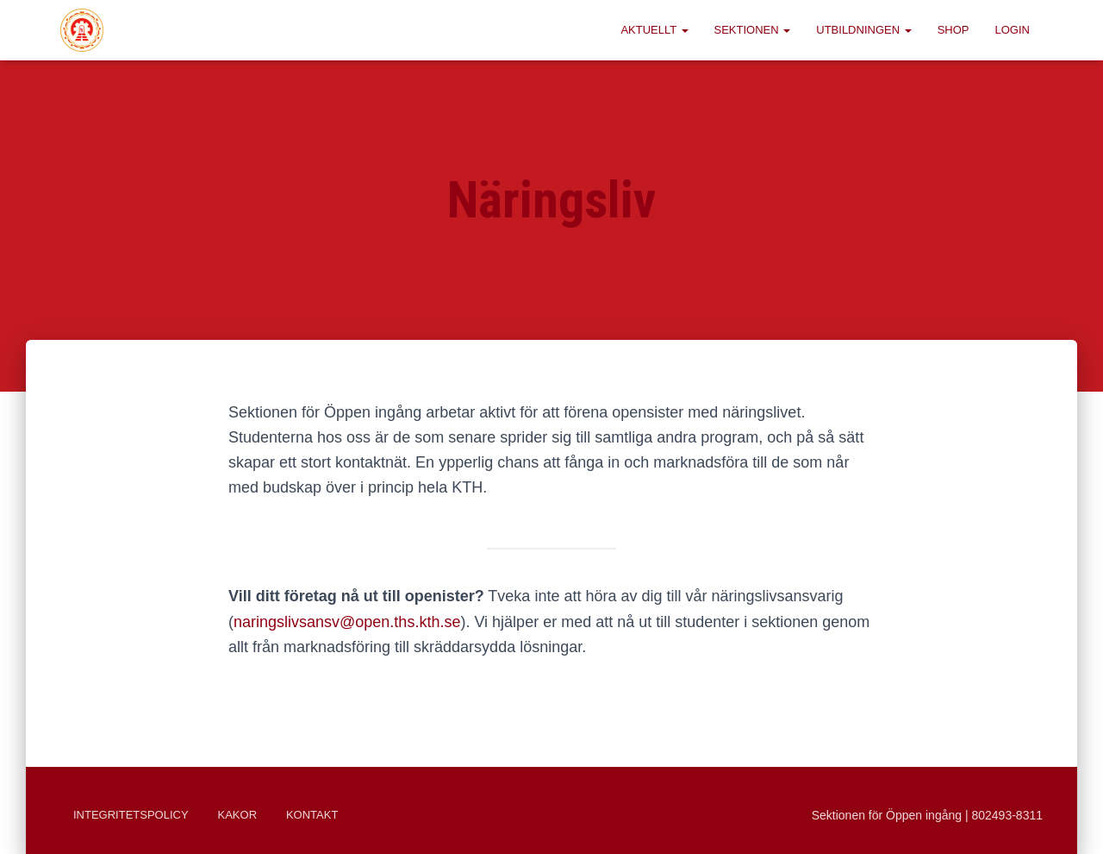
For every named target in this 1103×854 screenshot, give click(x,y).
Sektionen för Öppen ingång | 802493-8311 (927, 815)
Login (1012, 29)
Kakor (238, 814)
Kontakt (312, 814)
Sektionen (752, 29)
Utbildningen (863, 29)
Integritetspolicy (131, 814)
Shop (953, 29)
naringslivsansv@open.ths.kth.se (347, 622)
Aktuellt (654, 29)
